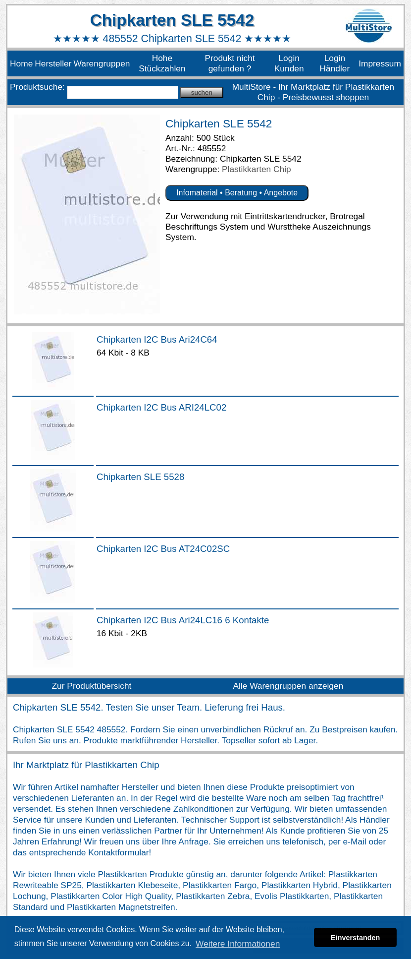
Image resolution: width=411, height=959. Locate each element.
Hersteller (53, 63)
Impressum (380, 63)
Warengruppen (101, 63)
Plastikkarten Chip (256, 169)
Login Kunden (289, 63)
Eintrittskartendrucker (285, 216)
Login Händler (335, 63)
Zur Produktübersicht (92, 686)
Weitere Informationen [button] (238, 944)
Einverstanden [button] (355, 938)
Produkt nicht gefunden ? (230, 63)
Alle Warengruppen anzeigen (288, 686)
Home (21, 63)
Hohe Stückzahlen (162, 63)
